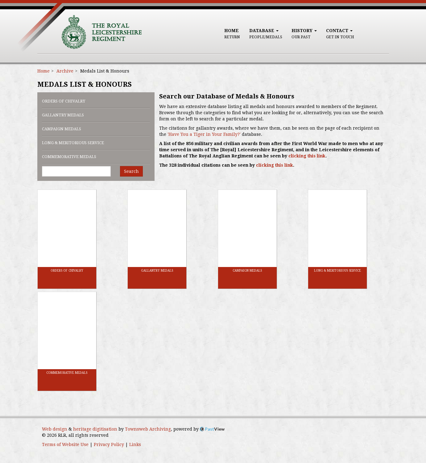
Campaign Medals (61, 129)
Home (232, 33)
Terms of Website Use (65, 444)
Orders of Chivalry (63, 101)
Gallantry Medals (63, 115)
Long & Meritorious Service (73, 142)
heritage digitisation (95, 429)
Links (135, 444)
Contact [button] (340, 33)
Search (131, 171)
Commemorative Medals (69, 156)
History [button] (304, 33)
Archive (64, 71)
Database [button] (265, 33)
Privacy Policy (109, 444)
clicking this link (306, 155)
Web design (54, 429)
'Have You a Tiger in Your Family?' (204, 134)
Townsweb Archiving (148, 429)
